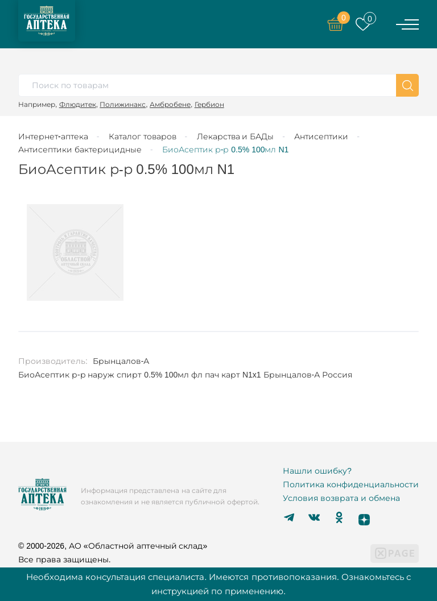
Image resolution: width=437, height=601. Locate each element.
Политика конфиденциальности (351, 484)
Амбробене (170, 104)
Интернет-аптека (53, 136)
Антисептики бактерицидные (80, 149)
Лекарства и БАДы (235, 136)
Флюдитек (77, 104)
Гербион (209, 104)
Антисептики (321, 136)
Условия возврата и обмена (341, 498)
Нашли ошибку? (317, 471)
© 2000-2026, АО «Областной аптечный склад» (112, 546)
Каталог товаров (142, 136)
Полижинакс (123, 104)
